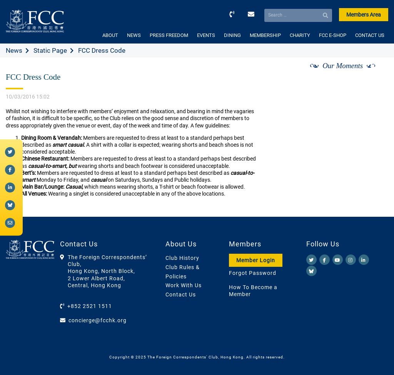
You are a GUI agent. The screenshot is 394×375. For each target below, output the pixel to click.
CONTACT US (369, 35)
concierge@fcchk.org (97, 320)
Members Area (363, 15)
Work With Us (183, 285)
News (14, 50)
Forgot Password (252, 273)
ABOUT (110, 35)
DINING (232, 35)
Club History (182, 258)
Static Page (50, 50)
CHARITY (300, 35)
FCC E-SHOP (332, 35)
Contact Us (180, 294)
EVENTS (206, 35)
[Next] (374, 74)
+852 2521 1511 (89, 306)
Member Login (255, 260)
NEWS (134, 35)
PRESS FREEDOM (169, 35)
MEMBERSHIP (265, 35)
